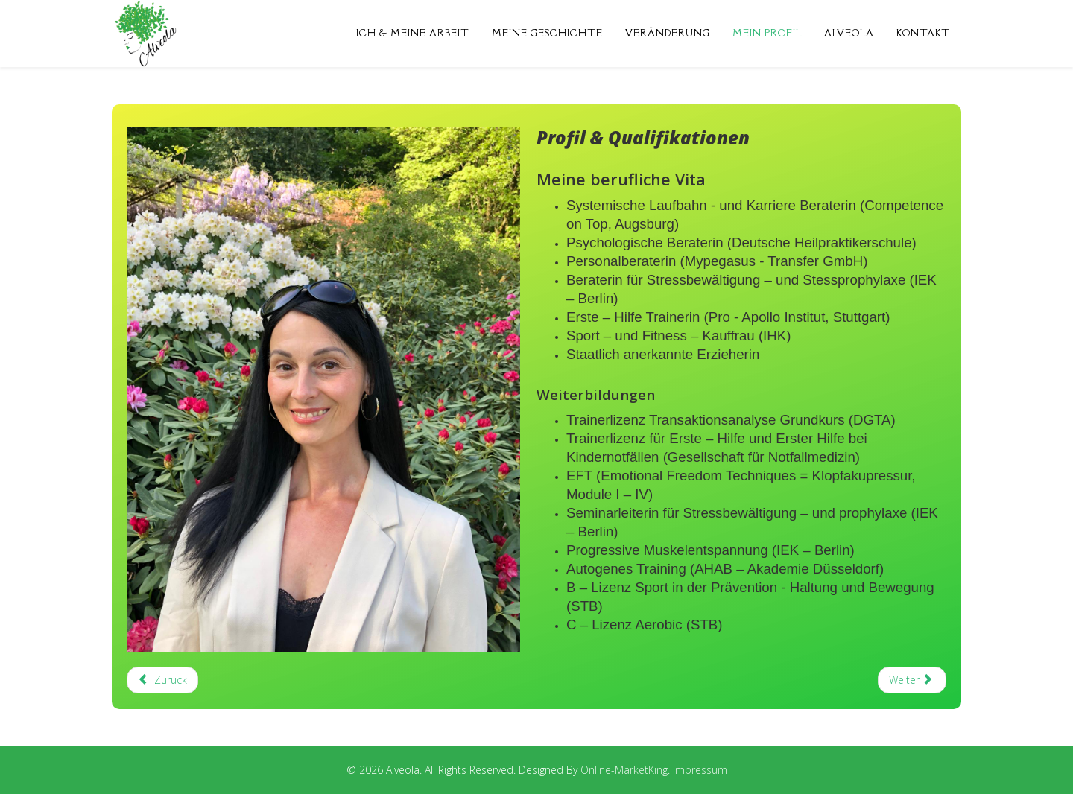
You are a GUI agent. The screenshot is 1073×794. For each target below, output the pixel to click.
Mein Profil (767, 33)
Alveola (849, 33)
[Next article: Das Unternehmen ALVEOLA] (912, 680)
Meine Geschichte (547, 33)
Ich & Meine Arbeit (412, 33)
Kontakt (923, 33)
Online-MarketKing (624, 770)
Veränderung (667, 33)
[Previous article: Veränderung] (162, 680)
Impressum (700, 770)
